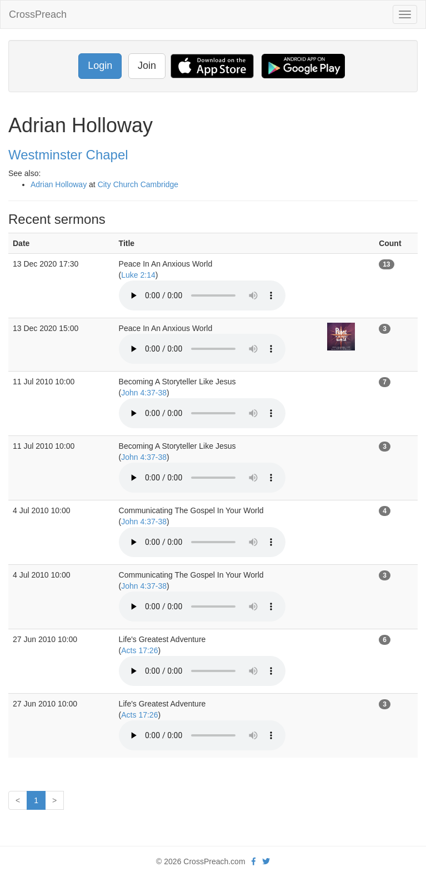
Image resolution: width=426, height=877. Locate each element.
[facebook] (253, 861)
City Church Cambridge (138, 184)
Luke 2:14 (138, 274)
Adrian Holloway (59, 184)
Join (147, 65)
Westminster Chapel (68, 154)
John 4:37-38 (144, 392)
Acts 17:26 (139, 650)
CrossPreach (38, 14)
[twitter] (266, 861)
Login (100, 65)
